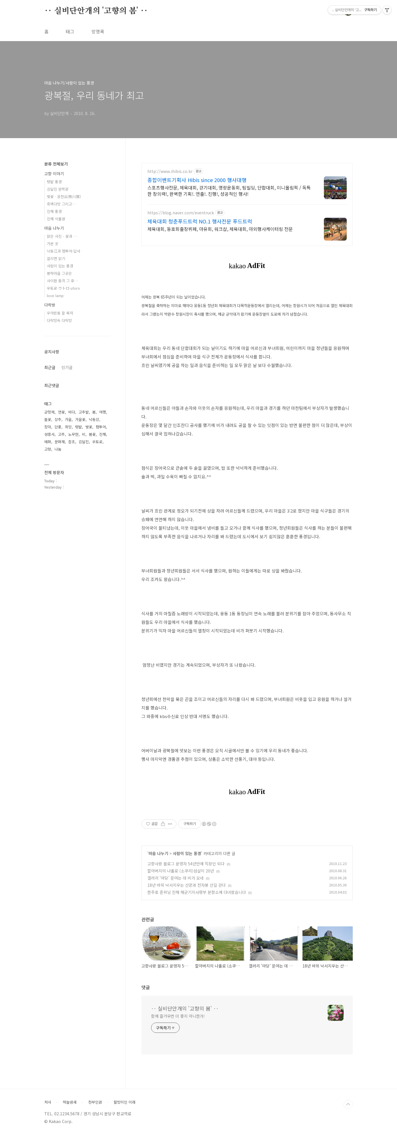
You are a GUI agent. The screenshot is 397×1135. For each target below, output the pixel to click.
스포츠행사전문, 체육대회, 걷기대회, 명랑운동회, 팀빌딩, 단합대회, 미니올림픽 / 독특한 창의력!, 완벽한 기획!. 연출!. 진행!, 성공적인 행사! (229, 190)
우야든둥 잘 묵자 (60, 313)
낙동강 (94, 419)
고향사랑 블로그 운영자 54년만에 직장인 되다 (185, 863)
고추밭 (84, 412)
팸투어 (101, 427)
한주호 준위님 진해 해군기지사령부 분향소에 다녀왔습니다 (196, 892)
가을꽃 (80, 419)
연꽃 (61, 412)
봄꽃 (92, 434)
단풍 (58, 427)
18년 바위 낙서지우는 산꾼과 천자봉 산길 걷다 (186, 885)
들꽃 (47, 419)
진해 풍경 (54, 211)
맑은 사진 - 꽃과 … (62, 236)
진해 (102, 434)
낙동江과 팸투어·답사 (63, 251)
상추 (58, 419)
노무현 (73, 434)
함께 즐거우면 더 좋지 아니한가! (178, 1016)
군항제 (49, 412)
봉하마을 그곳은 (59, 273)
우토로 (97, 441)
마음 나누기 (158, 853)
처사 (47, 1102)
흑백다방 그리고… (61, 204)
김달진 (84, 441)
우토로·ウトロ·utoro (63, 288)
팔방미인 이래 (124, 1102)
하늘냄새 (70, 1102)
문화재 (60, 441)
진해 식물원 (56, 218)
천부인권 (95, 1102)
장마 (47, 427)
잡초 (71, 441)
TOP (348, 1104)
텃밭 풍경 (54, 181)
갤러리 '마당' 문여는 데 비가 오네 (175, 878)
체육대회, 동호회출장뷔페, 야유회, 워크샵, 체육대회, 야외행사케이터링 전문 (220, 228)
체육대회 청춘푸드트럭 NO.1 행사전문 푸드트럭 (199, 221)
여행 (102, 412)
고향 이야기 (54, 173)
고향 (47, 449)
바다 (71, 412)
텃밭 (78, 427)
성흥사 (49, 434)
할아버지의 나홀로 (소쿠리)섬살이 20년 (180, 871)
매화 (47, 441)
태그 (70, 31)
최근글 (49, 367)
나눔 (58, 449)
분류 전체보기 (56, 164)
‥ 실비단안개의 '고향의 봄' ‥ (96, 11)
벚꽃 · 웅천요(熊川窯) (64, 196)
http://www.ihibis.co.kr (170, 171)
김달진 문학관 (58, 189)
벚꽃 (88, 427)
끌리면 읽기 (56, 258)
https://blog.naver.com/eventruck (180, 212)
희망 (68, 427)
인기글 (67, 367)
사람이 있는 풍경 (187, 853)
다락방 (49, 305)
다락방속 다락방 (59, 320)
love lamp (55, 295)
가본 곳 (52, 243)
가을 (68, 419)
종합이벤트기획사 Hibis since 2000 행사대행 (196, 179)
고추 (61, 434)
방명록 (97, 31)
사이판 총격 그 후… (62, 280)
